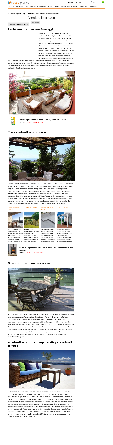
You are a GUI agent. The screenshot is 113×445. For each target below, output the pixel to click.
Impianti (56, 7)
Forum (70, 2)
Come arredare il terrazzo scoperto (28, 132)
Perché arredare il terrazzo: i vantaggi (30, 29)
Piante (50, 7)
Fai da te (11, 7)
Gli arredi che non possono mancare (29, 263)
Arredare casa (39, 14)
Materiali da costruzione (79, 7)
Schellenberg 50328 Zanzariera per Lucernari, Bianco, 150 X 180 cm (42, 120)
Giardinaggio (41, 7)
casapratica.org (19, 14)
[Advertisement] (28, 11)
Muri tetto (19, 7)
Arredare (32, 7)
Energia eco (93, 7)
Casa (26, 7)
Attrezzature (65, 7)
